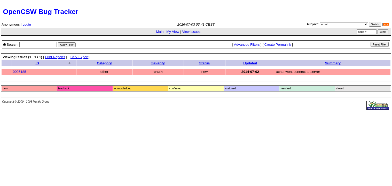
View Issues (191, 32)
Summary (333, 63)
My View (172, 32)
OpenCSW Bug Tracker (39, 12)
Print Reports (55, 57)
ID (37, 63)
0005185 (19, 72)
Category (104, 63)
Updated (250, 63)
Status (204, 63)
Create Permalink (277, 45)
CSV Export (79, 57)
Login (26, 24)
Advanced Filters (247, 45)
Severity (158, 63)
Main (159, 32)
